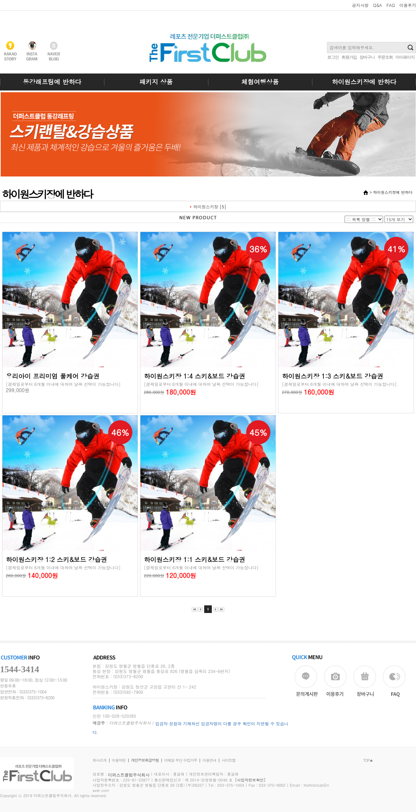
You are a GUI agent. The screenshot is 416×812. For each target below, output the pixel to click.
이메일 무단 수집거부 (180, 760)
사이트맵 (228, 760)
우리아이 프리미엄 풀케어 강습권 (52, 376)
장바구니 (367, 57)
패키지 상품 (156, 81)
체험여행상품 (260, 81)
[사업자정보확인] (250, 780)
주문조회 (385, 57)
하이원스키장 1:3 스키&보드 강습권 (332, 376)
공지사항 (360, 5)
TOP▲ (368, 760)
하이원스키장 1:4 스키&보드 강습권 (194, 376)
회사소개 (99, 760)
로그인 (333, 57)
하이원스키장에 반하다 (364, 81)
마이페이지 (405, 57)
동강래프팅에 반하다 (52, 81)
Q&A (377, 5)
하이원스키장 (205, 206)
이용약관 (118, 760)
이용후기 (407, 5)
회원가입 (349, 57)
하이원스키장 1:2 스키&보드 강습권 (56, 559)
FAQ (391, 5)
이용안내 (209, 760)
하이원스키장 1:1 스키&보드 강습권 (194, 559)
